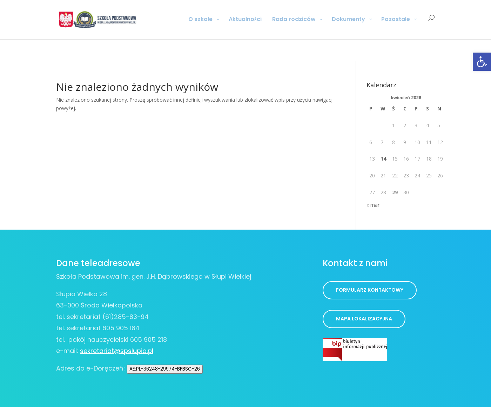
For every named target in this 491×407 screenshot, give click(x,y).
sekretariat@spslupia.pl (116, 350)
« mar (372, 205)
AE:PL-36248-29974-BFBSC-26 (164, 369)
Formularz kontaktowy (369, 289)
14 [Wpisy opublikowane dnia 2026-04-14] (383, 158)
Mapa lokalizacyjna (364, 318)
